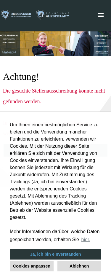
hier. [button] (85, 239)
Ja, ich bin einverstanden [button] (55, 254)
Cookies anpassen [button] (31, 266)
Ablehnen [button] (79, 266)
